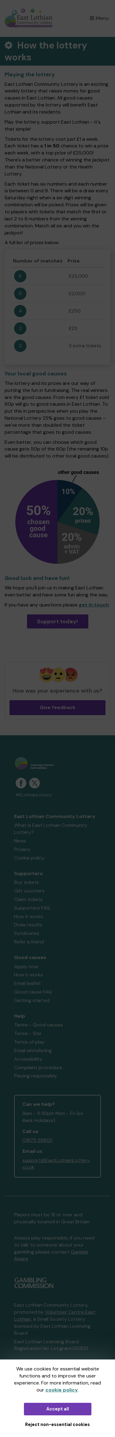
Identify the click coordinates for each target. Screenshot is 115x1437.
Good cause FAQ (33, 992)
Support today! (57, 621)
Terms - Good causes (38, 1025)
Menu (99, 18)
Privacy (22, 849)
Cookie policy (29, 858)
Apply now (26, 966)
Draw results (28, 924)
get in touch (94, 605)
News (20, 841)
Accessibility (28, 1059)
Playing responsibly (35, 1076)
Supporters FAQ (32, 908)
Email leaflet (27, 983)
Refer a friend (29, 942)
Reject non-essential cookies (57, 1424)
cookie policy (61, 1390)
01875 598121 (37, 1140)
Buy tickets (26, 882)
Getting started (32, 1000)
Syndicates (26, 933)
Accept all (57, 1409)
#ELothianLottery (34, 795)
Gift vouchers (29, 891)
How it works (28, 916)
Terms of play (29, 1042)
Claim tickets (28, 899)
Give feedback (57, 707)
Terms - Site (27, 1033)
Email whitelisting (33, 1050)
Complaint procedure (38, 1067)
